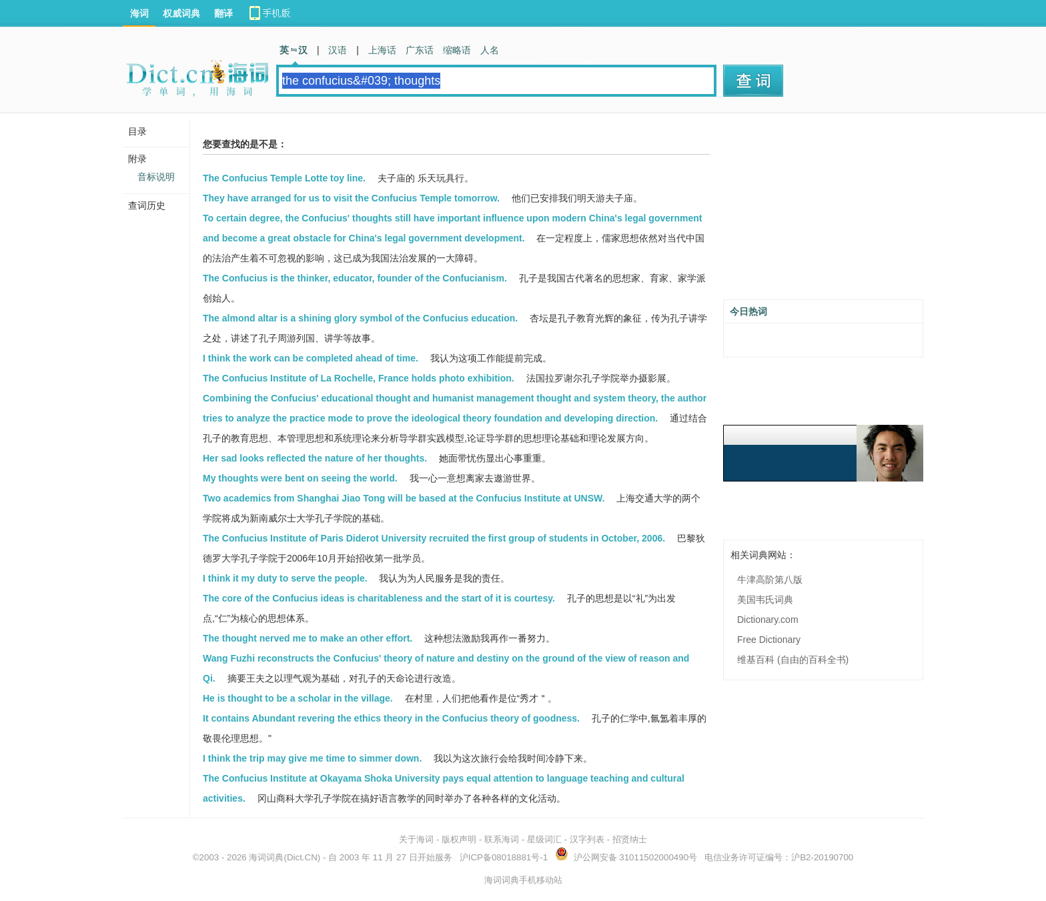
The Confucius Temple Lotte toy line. (284, 178)
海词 (139, 13)
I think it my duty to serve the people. (285, 578)
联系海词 (501, 839)
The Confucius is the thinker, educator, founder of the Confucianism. (355, 278)
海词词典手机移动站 (523, 880)
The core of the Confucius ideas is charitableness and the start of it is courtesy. (379, 598)
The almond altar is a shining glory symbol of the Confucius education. (360, 318)
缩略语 (457, 50)
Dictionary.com (768, 619)
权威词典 (181, 13)
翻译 (223, 13)
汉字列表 (587, 839)
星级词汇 (544, 839)
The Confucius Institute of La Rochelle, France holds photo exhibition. (358, 378)
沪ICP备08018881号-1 (504, 857)
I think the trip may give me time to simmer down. (312, 758)
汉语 (337, 50)
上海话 (382, 50)
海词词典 (266, 857)
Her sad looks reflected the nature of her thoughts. (315, 458)
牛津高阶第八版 (770, 579)
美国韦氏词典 (765, 599)
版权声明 (459, 839)
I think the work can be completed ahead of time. (310, 358)
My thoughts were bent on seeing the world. (300, 478)
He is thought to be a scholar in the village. (298, 698)
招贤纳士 (629, 839)
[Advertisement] (823, 211)
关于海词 (416, 839)
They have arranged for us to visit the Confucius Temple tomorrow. (351, 198)
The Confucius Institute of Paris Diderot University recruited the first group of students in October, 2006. (434, 538)
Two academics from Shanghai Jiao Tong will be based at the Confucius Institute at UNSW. (403, 498)
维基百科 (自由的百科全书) (793, 659)
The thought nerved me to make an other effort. (307, 638)
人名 (489, 50)
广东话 (420, 50)
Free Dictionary (769, 639)
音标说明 (156, 176)
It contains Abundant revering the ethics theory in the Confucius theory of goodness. (391, 718)
